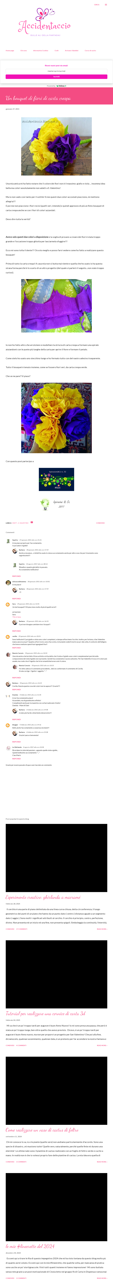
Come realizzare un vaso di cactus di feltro (42, 1130)
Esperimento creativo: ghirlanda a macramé (43, 897)
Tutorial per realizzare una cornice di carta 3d (45, 1013)
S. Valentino (23, 523)
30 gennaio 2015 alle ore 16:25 (31, 683)
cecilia (14, 636)
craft (14, 523)
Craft (57, 50)
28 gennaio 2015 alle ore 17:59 (37, 550)
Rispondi (16, 576)
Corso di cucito (90, 50)
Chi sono (23, 50)
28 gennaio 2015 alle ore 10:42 (39, 581)
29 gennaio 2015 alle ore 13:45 (28, 604)
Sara (14, 604)
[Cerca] (96, 5)
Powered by (56, 86)
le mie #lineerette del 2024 (30, 1246)
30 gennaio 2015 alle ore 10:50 (36, 653)
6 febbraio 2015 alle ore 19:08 (37, 710)
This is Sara (16, 617)
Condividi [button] (100, 523)
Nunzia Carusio (18, 653)
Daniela (15, 695)
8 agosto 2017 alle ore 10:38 (33, 747)
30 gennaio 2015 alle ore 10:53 (43, 665)
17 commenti (21, 929)
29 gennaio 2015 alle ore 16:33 (37, 621)
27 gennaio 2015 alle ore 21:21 (30, 540)
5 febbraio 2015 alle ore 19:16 (30, 725)
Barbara (22, 550)
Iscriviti (56, 77)
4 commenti (21, 1045)
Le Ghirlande (17, 747)
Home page (10, 50)
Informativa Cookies (40, 50)
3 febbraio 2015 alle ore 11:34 (30, 695)
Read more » (102, 929)
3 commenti (21, 1162)
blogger (15, 725)
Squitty (15, 540)
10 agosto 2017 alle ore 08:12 (37, 564)
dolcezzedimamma (19, 581)
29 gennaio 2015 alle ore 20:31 (30, 636)
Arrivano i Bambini (71, 50)
